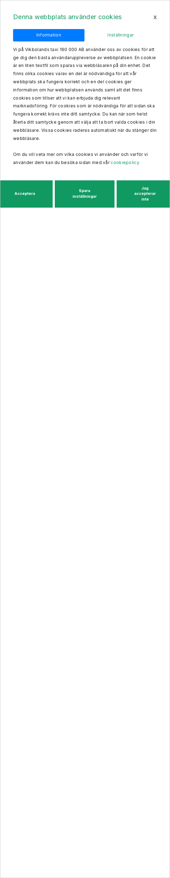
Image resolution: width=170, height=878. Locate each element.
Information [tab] (48, 35)
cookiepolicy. (125, 162)
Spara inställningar (84, 193)
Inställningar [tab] (120, 35)
